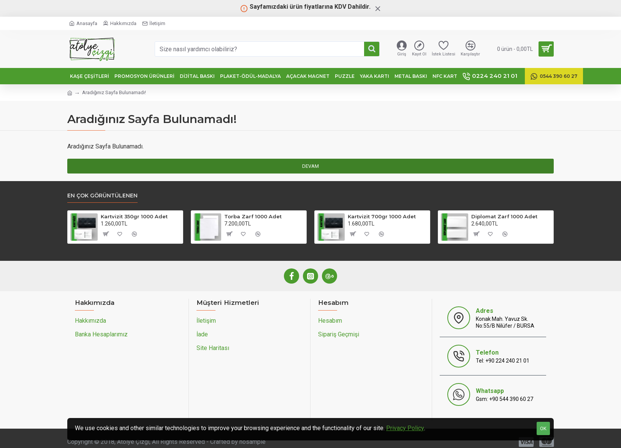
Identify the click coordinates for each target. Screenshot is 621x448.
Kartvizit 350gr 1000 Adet (134, 216)
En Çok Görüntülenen (102, 195)
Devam (310, 166)
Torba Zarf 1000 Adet (253, 216)
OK (543, 428)
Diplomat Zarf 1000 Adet (504, 216)
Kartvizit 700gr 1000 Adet (382, 216)
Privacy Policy (405, 428)
